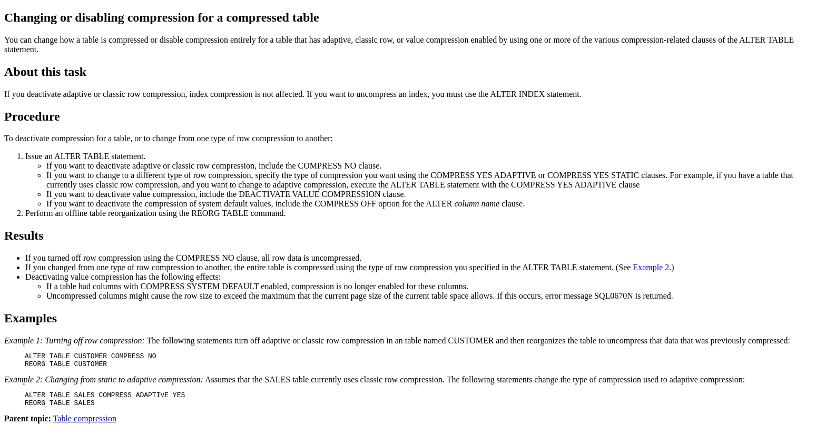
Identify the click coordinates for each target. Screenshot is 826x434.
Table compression (84, 424)
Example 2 (651, 267)
